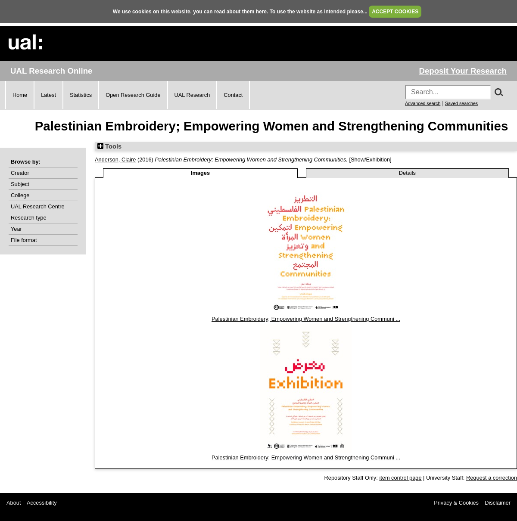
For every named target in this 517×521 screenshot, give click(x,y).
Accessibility (42, 502)
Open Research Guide (133, 95)
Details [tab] (407, 173)
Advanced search (422, 103)
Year (16, 229)
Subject (20, 184)
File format (24, 240)
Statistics (81, 95)
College (20, 195)
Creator (20, 173)
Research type (29, 217)
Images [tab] (200, 173)
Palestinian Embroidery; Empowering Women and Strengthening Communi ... (306, 319)
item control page (400, 477)
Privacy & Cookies (456, 502)
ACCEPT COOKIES (395, 12)
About (13, 502)
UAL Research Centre (38, 206)
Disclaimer (498, 502)
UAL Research (192, 95)
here (261, 12)
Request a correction (491, 477)
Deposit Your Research (463, 70)
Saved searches (461, 103)
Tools (109, 146)
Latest (48, 95)
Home (19, 95)
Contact (233, 95)
